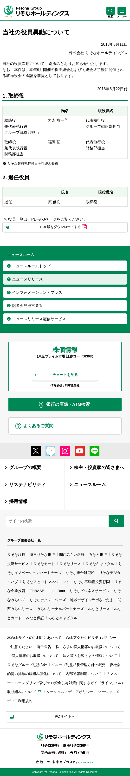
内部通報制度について (84, 674)
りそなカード (44, 564)
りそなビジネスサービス (89, 591)
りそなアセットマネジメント (45, 582)
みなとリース (99, 609)
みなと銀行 (98, 555)
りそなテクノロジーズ (48, 600)
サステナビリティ (27, 484)
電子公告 (44, 647)
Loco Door (57, 591)
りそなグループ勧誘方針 (27, 665)
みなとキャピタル (62, 618)
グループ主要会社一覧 (24, 540)
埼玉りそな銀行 (42, 555)
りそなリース (70, 564)
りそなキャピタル (99, 564)
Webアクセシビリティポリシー (91, 638)
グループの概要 (25, 467)
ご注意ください (19, 647)
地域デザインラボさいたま (91, 600)
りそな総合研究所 (80, 573)
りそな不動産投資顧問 (92, 582)
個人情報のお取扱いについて (35, 656)
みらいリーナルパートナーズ (60, 609)
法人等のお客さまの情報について (90, 656)
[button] (110, 16)
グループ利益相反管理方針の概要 (78, 665)
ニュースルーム (90, 484)
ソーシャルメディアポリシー (69, 692)
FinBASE (37, 591)
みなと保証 (35, 618)
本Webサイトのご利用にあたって (34, 638)
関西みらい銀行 (71, 555)
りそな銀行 (16, 555)
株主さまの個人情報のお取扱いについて (88, 647)
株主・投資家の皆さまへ (99, 467)
